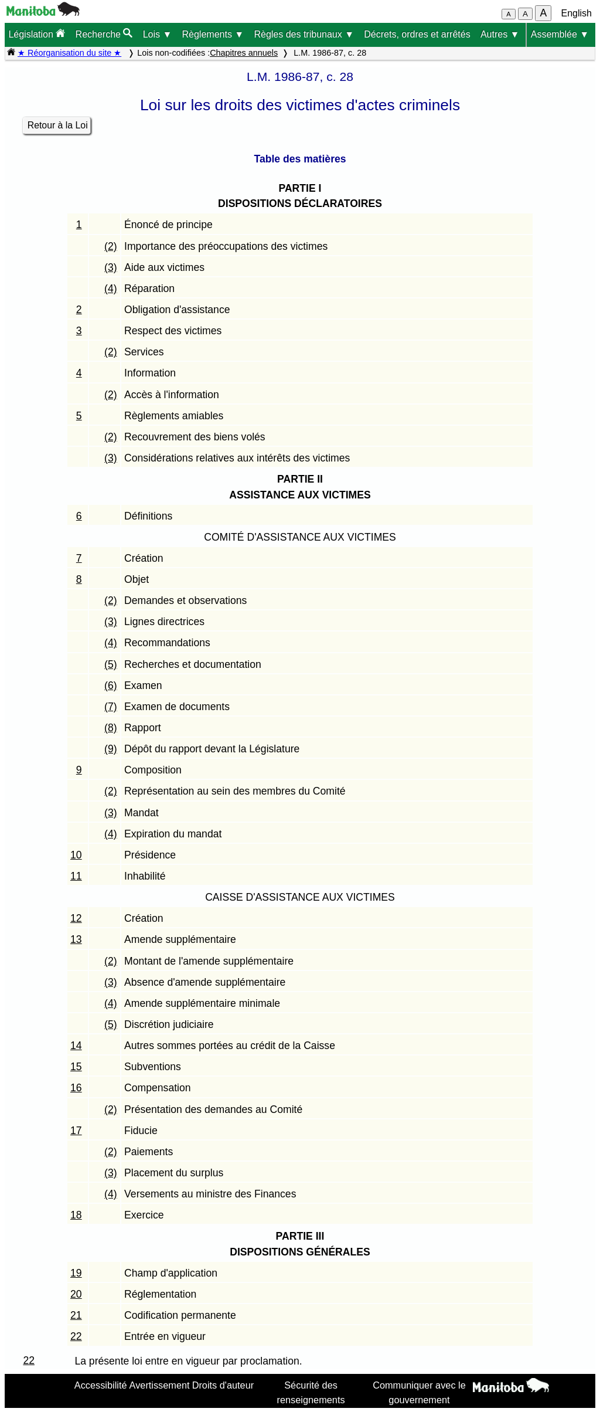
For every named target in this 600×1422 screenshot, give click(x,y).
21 (76, 1315)
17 (76, 1130)
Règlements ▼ (213, 34)
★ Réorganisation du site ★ (69, 52)
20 (76, 1294)
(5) (110, 664)
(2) (110, 246)
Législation (36, 33)
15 (76, 1067)
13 (76, 939)
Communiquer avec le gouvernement (419, 1392)
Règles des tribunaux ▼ (304, 34)
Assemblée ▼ (560, 34)
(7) (110, 706)
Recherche (104, 33)
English (576, 13)
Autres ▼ (500, 34)
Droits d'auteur (223, 1385)
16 (76, 1088)
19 (76, 1273)
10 (76, 855)
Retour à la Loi (58, 125)
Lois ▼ (157, 34)
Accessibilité (100, 1385)
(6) (110, 685)
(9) (110, 749)
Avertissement (159, 1385)
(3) (110, 267)
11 (76, 876)
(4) (110, 288)
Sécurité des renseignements (311, 1392)
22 (76, 1336)
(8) (110, 728)
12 (76, 918)
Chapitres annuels (244, 52)
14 (76, 1045)
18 (76, 1215)
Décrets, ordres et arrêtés (417, 34)
